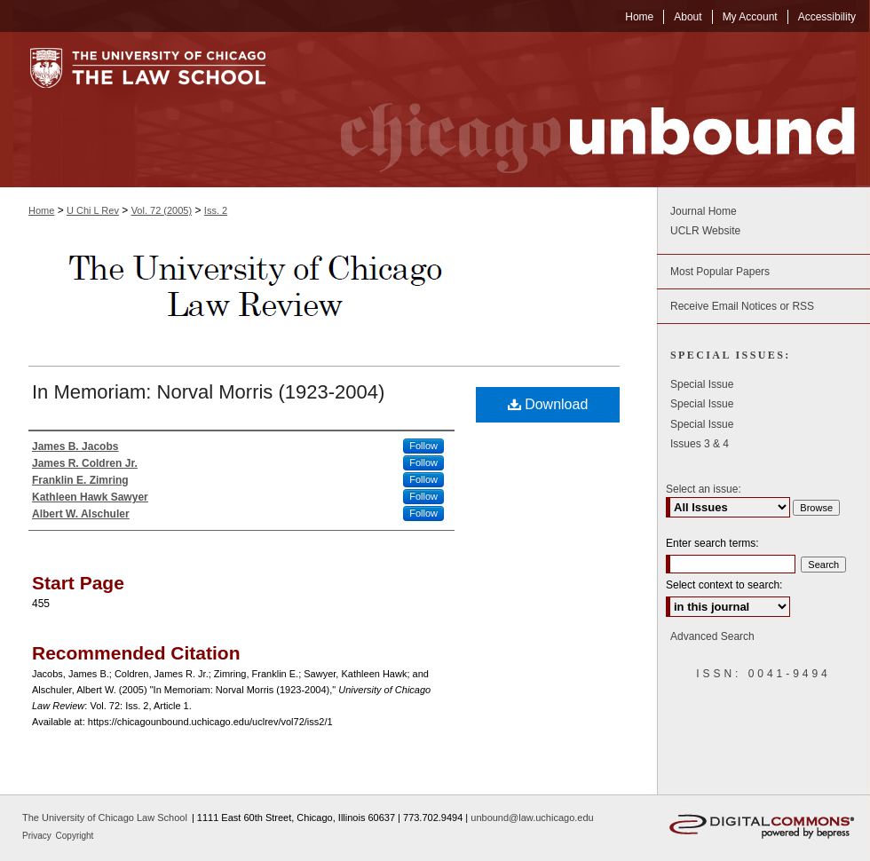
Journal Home (703, 211)
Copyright (75, 836)
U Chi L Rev (93, 210)
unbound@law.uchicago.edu (532, 817)
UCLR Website (705, 231)
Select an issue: (703, 489)
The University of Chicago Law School (104, 817)
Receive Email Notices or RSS (742, 306)
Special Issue (701, 384)
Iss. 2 (215, 210)
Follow (423, 445)
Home (41, 210)
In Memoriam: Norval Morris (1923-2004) (208, 392)
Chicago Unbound (581, 109)
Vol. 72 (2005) (162, 210)
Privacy (38, 836)
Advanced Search (712, 636)
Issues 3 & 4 (699, 444)
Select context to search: (724, 585)
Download (548, 404)
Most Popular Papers (720, 271)
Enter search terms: (712, 543)
